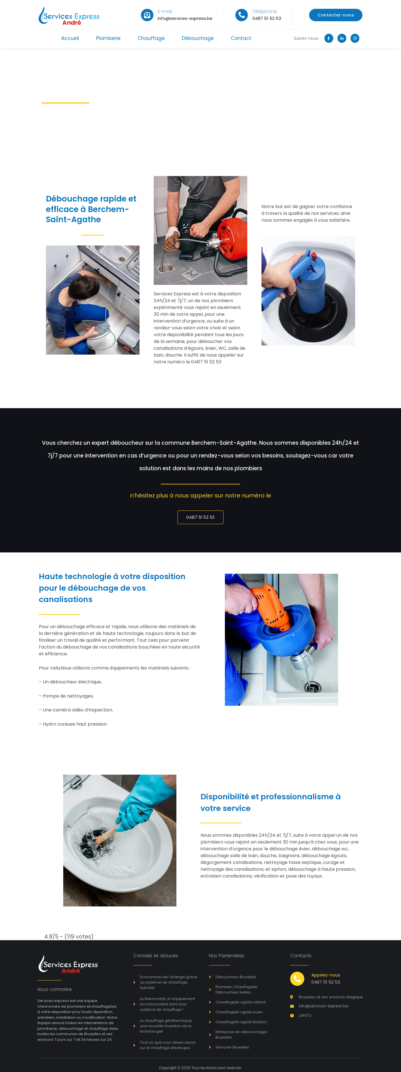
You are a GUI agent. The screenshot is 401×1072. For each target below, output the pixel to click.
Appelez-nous (326, 975)
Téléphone (264, 11)
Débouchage (198, 38)
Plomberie (108, 38)
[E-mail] (147, 15)
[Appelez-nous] (297, 979)
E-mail (165, 11)
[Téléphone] (241, 15)
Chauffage (151, 38)
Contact (242, 38)
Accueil (69, 38)
